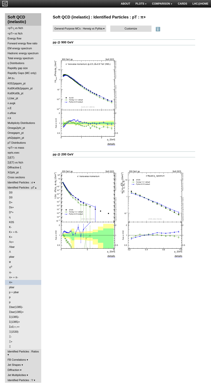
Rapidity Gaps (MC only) (22, 73)
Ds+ (11, 207)
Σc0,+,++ (14, 326)
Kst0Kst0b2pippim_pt (20, 88)
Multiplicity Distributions (21, 123)
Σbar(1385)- (16, 307)
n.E (10, 108)
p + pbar (14, 292)
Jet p (11, 78)
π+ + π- (13, 277)
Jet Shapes (14, 364)
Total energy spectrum (20, 58)
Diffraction (13, 370)
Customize (131, 28)
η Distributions (16, 63)
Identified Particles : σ (20, 182)
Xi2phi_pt (13, 172)
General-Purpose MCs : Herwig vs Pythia (78, 28)
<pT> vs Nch (15, 28)
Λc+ (11, 242)
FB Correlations (17, 359)
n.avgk (11, 103)
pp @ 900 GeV (63, 42)
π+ (10, 282)
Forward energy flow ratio (22, 43)
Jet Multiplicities (17, 375)
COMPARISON (162, 3)
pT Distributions (17, 142)
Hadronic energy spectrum (23, 53)
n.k (9, 118)
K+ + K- (13, 232)
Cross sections (16, 177)
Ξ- (10, 336)
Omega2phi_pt (16, 128)
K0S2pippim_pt (17, 83)
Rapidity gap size (18, 68)
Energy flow (14, 38)
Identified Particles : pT (21, 187)
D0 (10, 192)
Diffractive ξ (14, 167)
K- (10, 227)
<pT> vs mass (16, 147)
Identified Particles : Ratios (23, 351)
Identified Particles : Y (20, 380)
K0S (11, 222)
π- (10, 272)
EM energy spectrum (20, 48)
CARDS (182, 3)
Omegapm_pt (16, 132)
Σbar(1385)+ (16, 312)
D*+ (11, 212)
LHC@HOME (200, 3)
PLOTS (141, 3)
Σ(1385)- (14, 317)
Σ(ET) (11, 157)
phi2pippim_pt (16, 137)
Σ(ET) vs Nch (15, 162)
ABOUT (125, 3)
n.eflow (12, 113)
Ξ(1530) (13, 331)
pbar (11, 256)
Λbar (12, 247)
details (111, 144)
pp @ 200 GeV (63, 154)
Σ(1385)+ (14, 321)
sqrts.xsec (13, 152)
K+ (10, 237)
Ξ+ (10, 341)
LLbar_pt (13, 98)
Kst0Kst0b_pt (15, 93)
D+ (11, 202)
